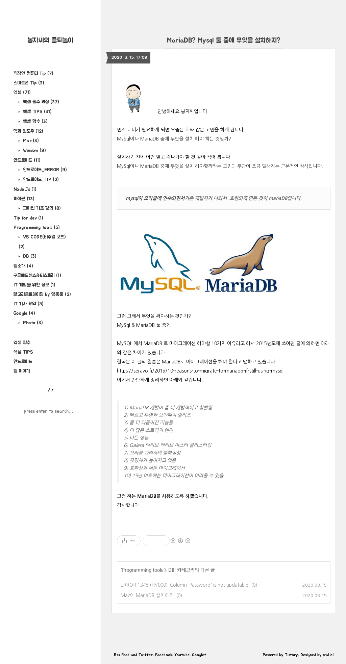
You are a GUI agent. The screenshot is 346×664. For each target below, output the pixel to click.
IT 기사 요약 (29, 304)
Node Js (25, 189)
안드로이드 (27, 160)
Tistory (291, 655)
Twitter (146, 655)
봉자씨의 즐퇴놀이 (50, 40)
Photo (32, 323)
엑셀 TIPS (37, 111)
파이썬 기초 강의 (41, 208)
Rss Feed (121, 655)
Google (24, 313)
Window (34, 150)
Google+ (199, 655)
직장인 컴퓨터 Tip (33, 73)
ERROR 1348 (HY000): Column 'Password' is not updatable (184, 585)
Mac (30, 140)
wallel (328, 655)
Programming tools (37, 227)
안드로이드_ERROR (44, 170)
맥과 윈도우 (28, 131)
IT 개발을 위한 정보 (34, 285)
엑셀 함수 (35, 121)
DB (29, 256)
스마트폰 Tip (29, 83)
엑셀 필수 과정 (40, 102)
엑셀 (22, 92)
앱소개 (23, 266)
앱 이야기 (22, 371)
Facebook (163, 655)
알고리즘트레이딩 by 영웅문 (42, 294)
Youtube (182, 655)
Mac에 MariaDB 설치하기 (147, 595)
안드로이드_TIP (40, 179)
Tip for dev (28, 218)
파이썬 (24, 199)
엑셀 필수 (22, 342)
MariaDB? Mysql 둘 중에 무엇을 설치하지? (223, 40)
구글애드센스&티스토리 (37, 275)
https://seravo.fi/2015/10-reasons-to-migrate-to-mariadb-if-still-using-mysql (200, 370)
